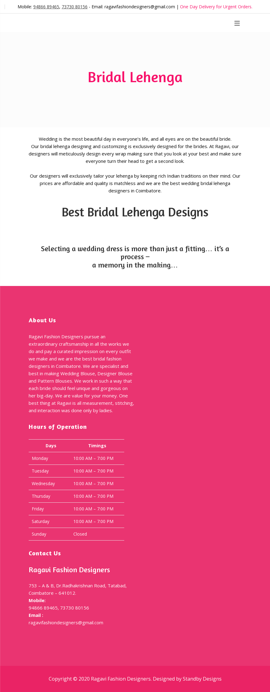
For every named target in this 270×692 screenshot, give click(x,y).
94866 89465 (46, 7)
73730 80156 (75, 7)
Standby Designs (202, 678)
